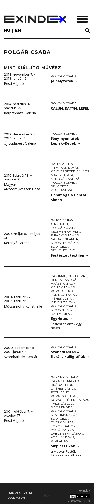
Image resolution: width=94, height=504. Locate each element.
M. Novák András (66, 179)
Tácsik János (62, 422)
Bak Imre (58, 276)
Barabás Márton (66, 381)
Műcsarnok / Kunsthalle (23, 306)
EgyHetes (62, 318)
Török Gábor (63, 426)
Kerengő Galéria (17, 242)
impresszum (20, 493)
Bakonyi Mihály (64, 377)
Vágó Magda (62, 430)
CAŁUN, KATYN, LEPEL (70, 110)
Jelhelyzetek (64, 81)
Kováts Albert (64, 396)
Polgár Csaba (64, 76)
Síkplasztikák (65, 446)
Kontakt (17, 498)
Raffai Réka (61, 313)
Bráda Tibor (62, 385)
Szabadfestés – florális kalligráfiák (70, 354)
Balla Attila (62, 164)
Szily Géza (60, 186)
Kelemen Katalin (65, 231)
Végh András (62, 190)
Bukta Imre (77, 276)
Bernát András (64, 280)
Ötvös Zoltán (63, 302)
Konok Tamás (63, 287)
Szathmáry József (67, 415)
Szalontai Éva (63, 250)
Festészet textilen (70, 255)
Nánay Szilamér (64, 239)
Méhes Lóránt (63, 298)
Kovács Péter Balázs (70, 171)
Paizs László (62, 403)
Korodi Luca (62, 291)
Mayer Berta (62, 175)
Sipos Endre (62, 407)
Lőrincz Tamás (64, 295)
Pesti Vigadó (14, 83)
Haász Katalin (63, 283)
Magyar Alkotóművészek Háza (22, 187)
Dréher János (63, 388)
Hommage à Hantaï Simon (68, 197)
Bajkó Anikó (62, 220)
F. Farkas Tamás (65, 167)
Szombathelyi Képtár (20, 356)
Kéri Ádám (60, 441)
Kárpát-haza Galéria (20, 113)
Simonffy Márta (65, 243)
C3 (88, 501)
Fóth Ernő (60, 392)
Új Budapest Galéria (20, 143)
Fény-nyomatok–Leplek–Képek (66, 141)
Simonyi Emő (61, 310)
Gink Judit (59, 224)
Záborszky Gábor (67, 433)
